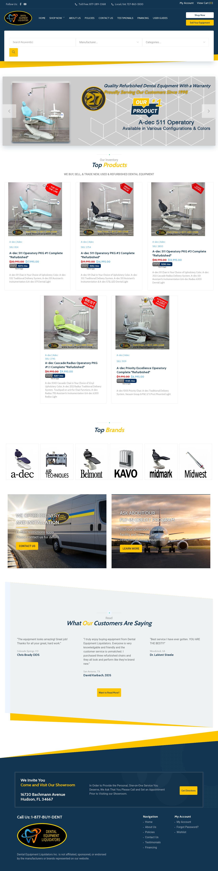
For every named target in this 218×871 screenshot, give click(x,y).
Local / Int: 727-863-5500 (127, 4)
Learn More (131, 548)
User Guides (160, 18)
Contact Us (106, 18)
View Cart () (205, 3)
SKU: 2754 (86, 247)
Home (42, 18)
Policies (90, 18)
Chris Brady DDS (28, 655)
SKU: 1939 (121, 361)
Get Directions (188, 790)
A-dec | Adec (15, 241)
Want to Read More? (109, 692)
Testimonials (125, 18)
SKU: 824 (13, 247)
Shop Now (55, 18)
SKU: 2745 (50, 358)
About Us (75, 18)
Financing (143, 18)
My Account (187, 3)
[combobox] (109, 42)
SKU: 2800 (157, 246)
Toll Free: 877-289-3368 (90, 4)
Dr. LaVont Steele (162, 655)
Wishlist (181, 832)
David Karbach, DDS (97, 675)
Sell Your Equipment (200, 22)
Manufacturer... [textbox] (88, 42)
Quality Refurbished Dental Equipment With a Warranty (157, 85)
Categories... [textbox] (153, 42)
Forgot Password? (188, 827)
